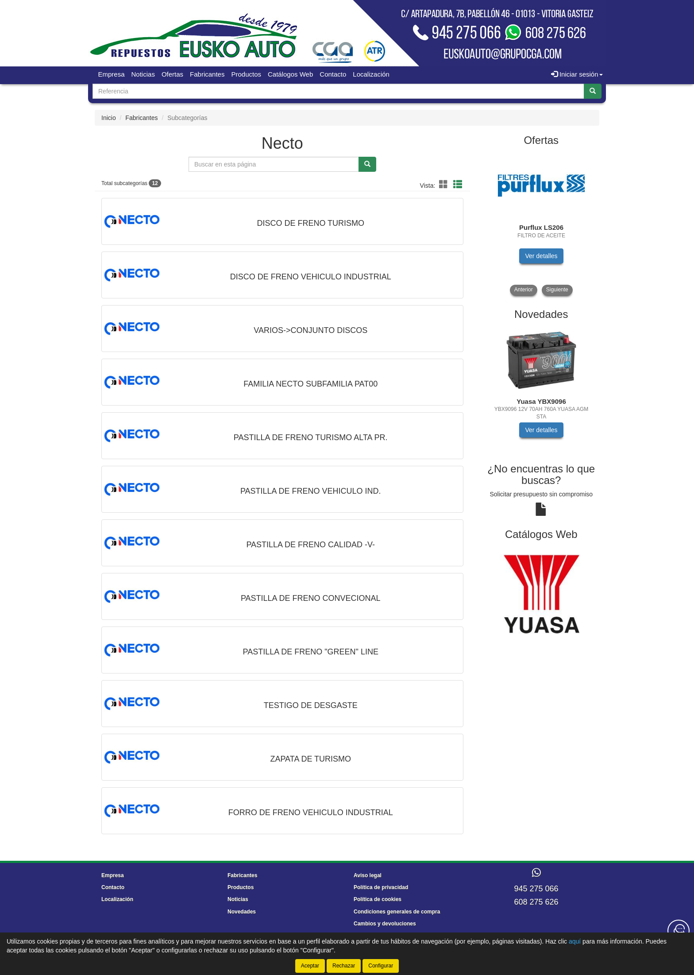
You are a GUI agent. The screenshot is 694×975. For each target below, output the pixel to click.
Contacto (333, 74)
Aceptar (310, 966)
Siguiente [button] (557, 289)
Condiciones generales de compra (397, 912)
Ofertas (172, 74)
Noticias (143, 74)
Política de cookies (377, 899)
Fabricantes (207, 74)
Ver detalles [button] (541, 255)
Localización (371, 74)
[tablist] (541, 224)
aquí (575, 941)
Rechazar (343, 966)
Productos (246, 74)
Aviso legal (368, 875)
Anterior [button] (523, 289)
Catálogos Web (290, 74)
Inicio (108, 117)
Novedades (241, 912)
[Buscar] (592, 91)
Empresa (111, 74)
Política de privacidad (381, 887)
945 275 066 (536, 888)
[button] (445, 185)
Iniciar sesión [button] (577, 74)
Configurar (380, 966)
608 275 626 (536, 902)
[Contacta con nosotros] (678, 931)
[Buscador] (338, 91)
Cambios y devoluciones (385, 924)
